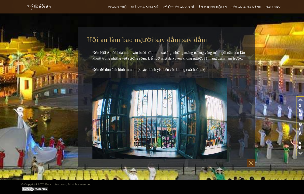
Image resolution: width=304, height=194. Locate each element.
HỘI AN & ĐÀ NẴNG (246, 7)
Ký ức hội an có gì (178, 7)
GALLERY (273, 7)
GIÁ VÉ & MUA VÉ (144, 7)
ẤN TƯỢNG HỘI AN (212, 7)
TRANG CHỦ (117, 7)
